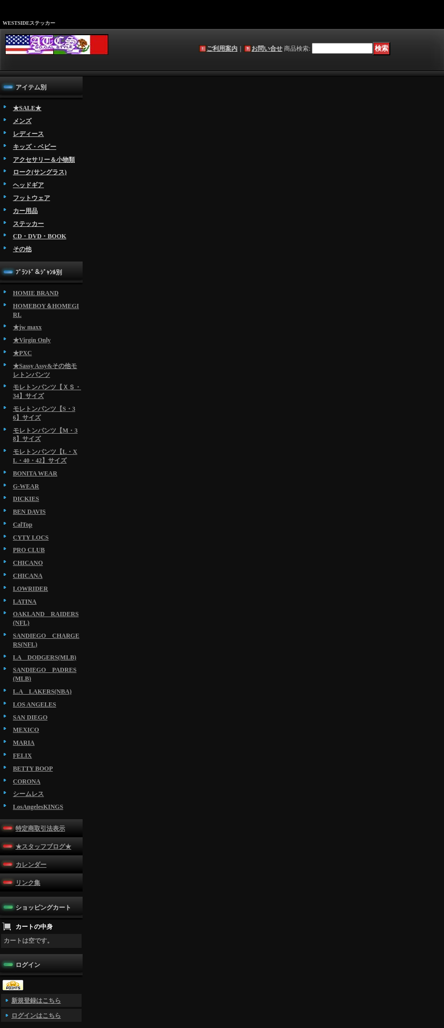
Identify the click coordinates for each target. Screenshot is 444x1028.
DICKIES (26, 498)
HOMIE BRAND (35, 293)
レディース (28, 133)
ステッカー (28, 223)
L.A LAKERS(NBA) (42, 691)
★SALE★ (27, 108)
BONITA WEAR (35, 473)
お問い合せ (266, 48)
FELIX (22, 755)
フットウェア (31, 198)
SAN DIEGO (30, 717)
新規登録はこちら (36, 1000)
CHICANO (28, 562)
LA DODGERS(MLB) (44, 657)
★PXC (22, 353)
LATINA (25, 601)
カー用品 (25, 210)
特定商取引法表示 (40, 828)
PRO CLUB (29, 550)
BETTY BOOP (33, 768)
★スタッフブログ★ (43, 846)
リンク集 (27, 882)
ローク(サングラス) (40, 172)
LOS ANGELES (34, 704)
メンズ (22, 121)
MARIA (24, 742)
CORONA (26, 781)
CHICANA (27, 575)
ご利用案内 (222, 48)
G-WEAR (26, 486)
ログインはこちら (36, 1015)
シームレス (28, 793)
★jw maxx (27, 327)
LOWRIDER (30, 588)
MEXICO (26, 729)
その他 (22, 249)
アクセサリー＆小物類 (44, 159)
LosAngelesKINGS (38, 806)
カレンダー (30, 864)
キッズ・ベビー (34, 146)
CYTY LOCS (31, 537)
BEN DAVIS (29, 511)
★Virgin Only (32, 340)
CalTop (23, 524)
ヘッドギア (28, 185)
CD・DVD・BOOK (39, 236)
